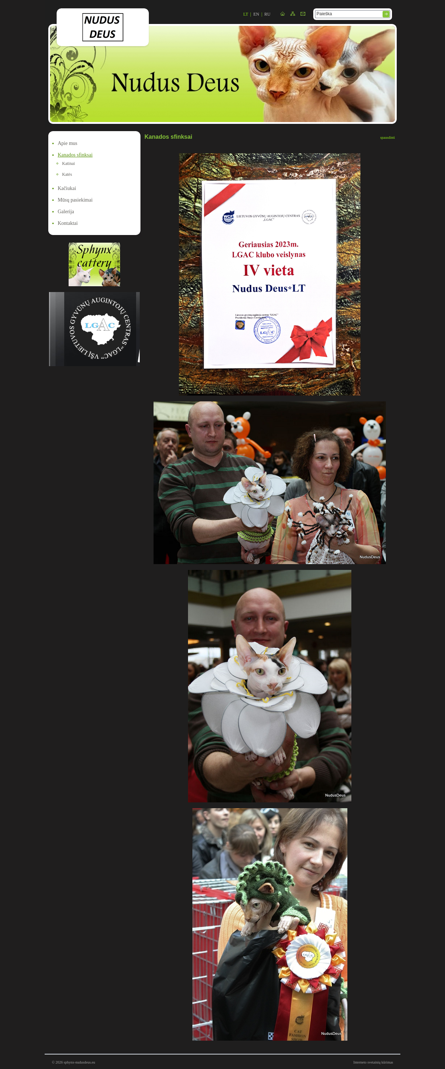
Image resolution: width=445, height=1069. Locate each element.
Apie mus (67, 143)
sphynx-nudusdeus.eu (79, 1062)
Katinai (68, 163)
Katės (67, 174)
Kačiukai (67, 188)
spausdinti (387, 137)
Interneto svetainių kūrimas (373, 1062)
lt (245, 14)
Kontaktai (68, 223)
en (256, 14)
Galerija (66, 211)
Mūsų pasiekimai (75, 200)
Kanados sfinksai (75, 155)
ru (267, 14)
